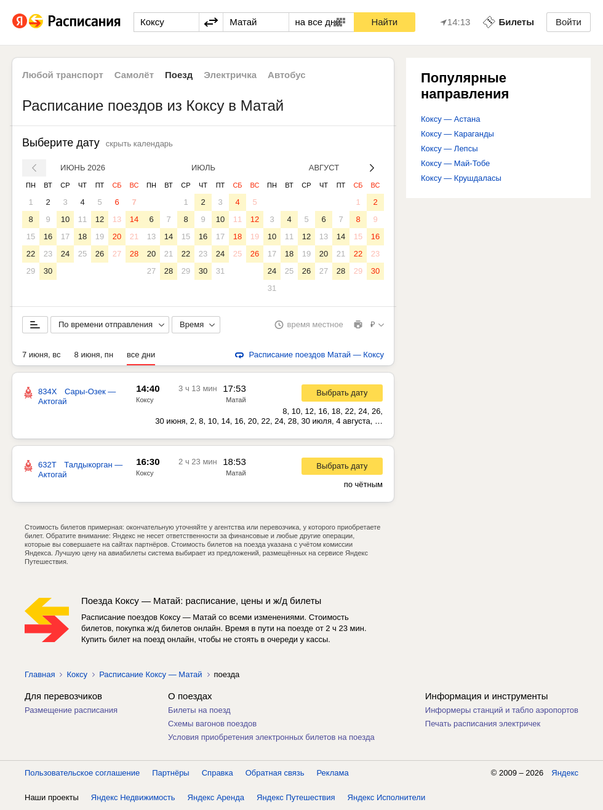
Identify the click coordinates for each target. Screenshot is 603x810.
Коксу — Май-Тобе (455, 163)
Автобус (287, 74)
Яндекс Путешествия (296, 797)
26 (99, 253)
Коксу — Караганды (457, 133)
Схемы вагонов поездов (212, 723)
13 (117, 219)
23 (48, 253)
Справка (217, 772)
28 (134, 253)
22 (30, 253)
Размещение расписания (71, 710)
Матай (236, 399)
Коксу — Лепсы (449, 148)
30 (48, 271)
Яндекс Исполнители (387, 797)
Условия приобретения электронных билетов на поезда (271, 737)
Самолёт (134, 74)
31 (220, 271)
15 (30, 236)
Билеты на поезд (199, 710)
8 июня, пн (94, 354)
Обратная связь (275, 772)
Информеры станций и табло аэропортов (501, 710)
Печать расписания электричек (482, 723)
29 (30, 271)
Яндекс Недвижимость (133, 797)
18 (82, 236)
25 (82, 253)
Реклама (333, 772)
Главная (40, 674)
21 (134, 236)
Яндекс (564, 772)
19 (99, 236)
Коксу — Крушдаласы (461, 178)
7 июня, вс (41, 354)
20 (117, 236)
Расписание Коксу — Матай (150, 674)
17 (65, 236)
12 (99, 219)
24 (65, 253)
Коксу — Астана (450, 119)
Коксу (144, 399)
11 (82, 219)
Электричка (230, 74)
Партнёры (170, 772)
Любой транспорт (62, 74)
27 (117, 253)
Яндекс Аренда (216, 797)
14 (134, 219)
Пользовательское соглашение (82, 772)
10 (65, 219)
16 (48, 236)
